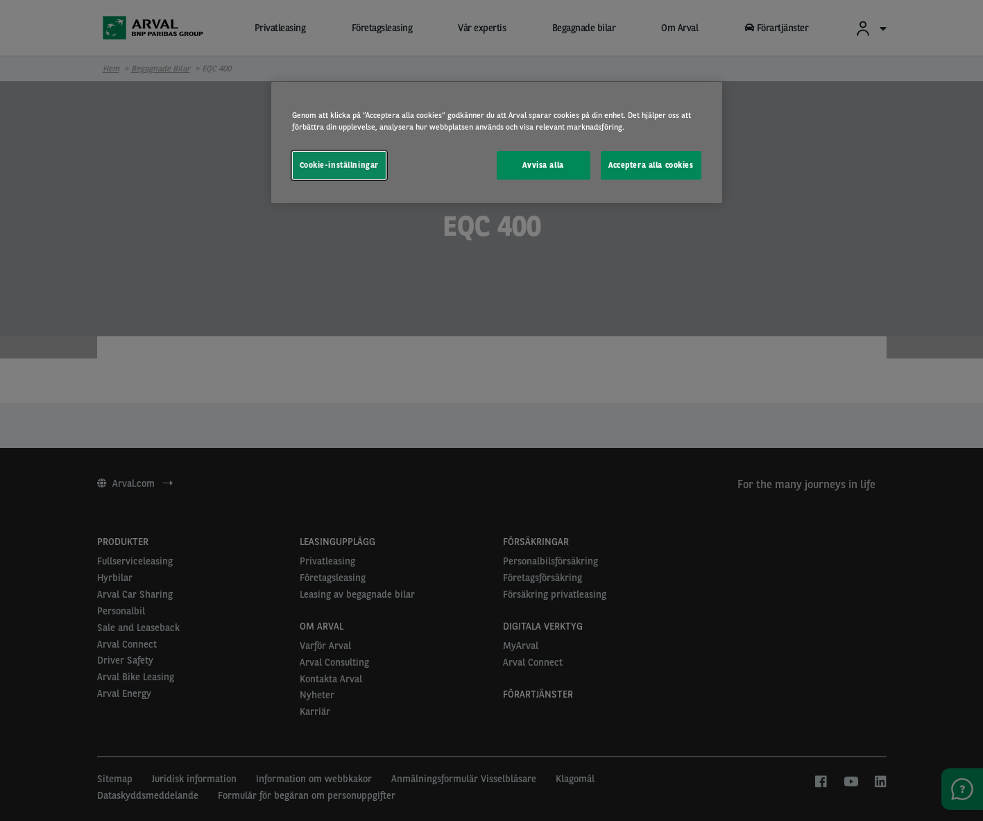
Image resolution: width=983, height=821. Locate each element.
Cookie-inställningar (339, 165)
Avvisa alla (542, 165)
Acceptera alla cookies (651, 165)
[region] (496, 142)
